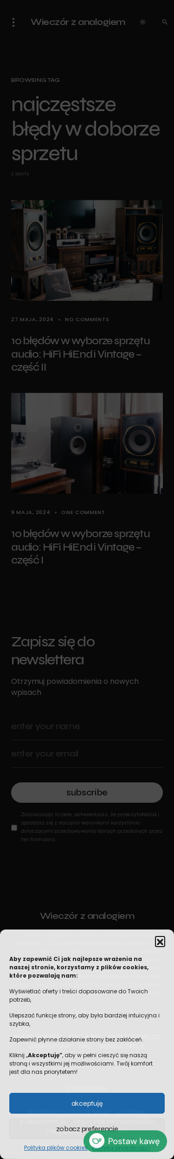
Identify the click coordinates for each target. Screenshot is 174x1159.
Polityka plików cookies (56, 1148)
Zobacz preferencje (87, 1129)
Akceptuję (87, 1103)
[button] (160, 941)
